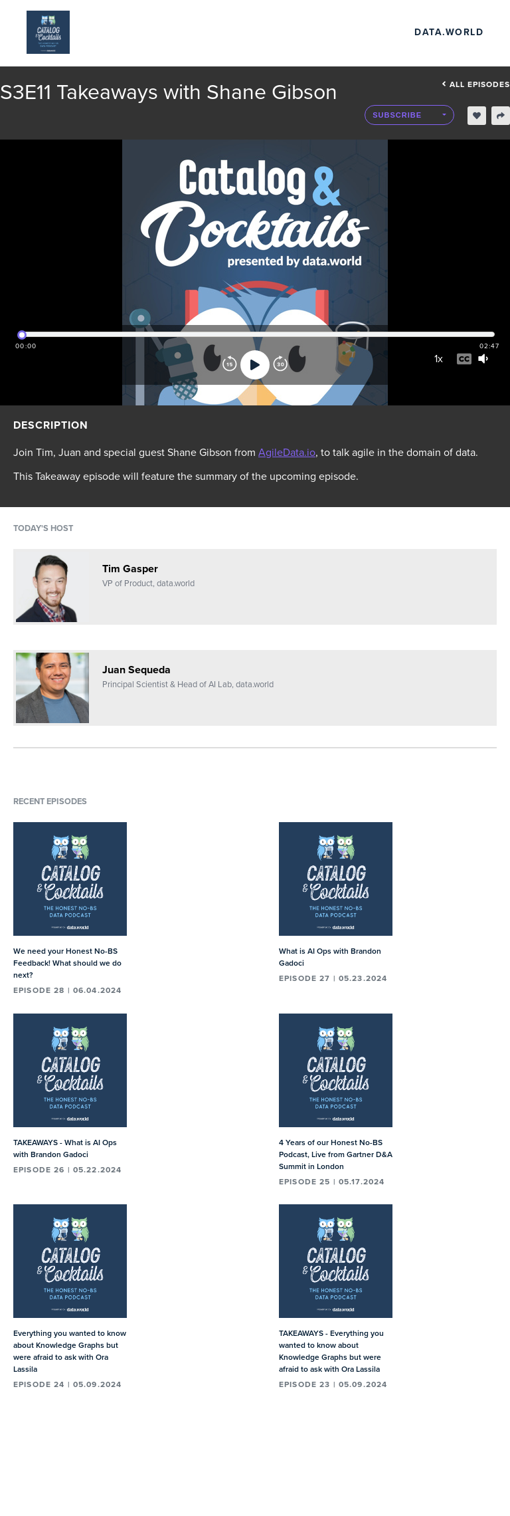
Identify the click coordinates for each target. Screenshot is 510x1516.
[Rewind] (230, 365)
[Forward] (280, 365)
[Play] (255, 364)
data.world (448, 32)
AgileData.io (286, 452)
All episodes (476, 84)
